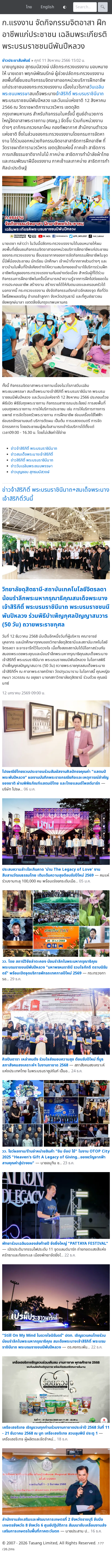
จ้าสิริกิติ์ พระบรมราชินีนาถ (80, 93)
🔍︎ (102, 7)
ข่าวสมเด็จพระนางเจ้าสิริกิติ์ (32, 454)
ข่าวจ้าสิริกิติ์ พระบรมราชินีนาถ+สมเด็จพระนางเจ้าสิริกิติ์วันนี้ (55, 494)
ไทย (29, 7)
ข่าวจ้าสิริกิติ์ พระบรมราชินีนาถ (34, 448)
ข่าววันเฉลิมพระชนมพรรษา (32, 466)
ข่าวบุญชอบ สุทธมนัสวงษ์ (30, 472)
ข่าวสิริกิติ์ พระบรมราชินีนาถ (32, 460)
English (47, 7)
